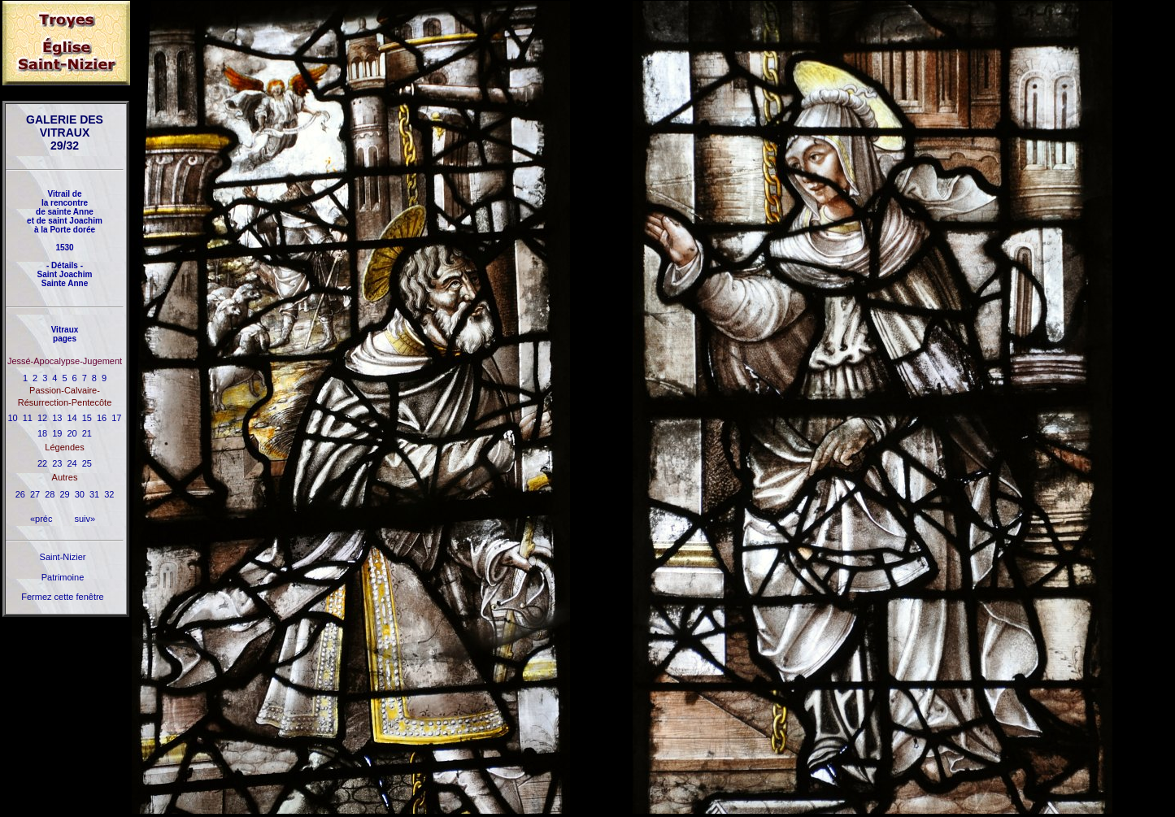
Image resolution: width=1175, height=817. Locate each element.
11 (28, 418)
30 (80, 494)
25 (87, 463)
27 (35, 494)
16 (102, 418)
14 (72, 418)
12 (42, 418)
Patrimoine (63, 577)
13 (57, 418)
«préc (41, 519)
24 (72, 463)
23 (57, 463)
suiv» (84, 519)
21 (87, 433)
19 (57, 433)
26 (20, 494)
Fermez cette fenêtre (62, 597)
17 (116, 418)
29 (64, 494)
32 (109, 494)
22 (42, 463)
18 (42, 433)
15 (87, 418)
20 (72, 433)
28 (49, 494)
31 (94, 494)
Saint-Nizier (63, 557)
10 (13, 418)
